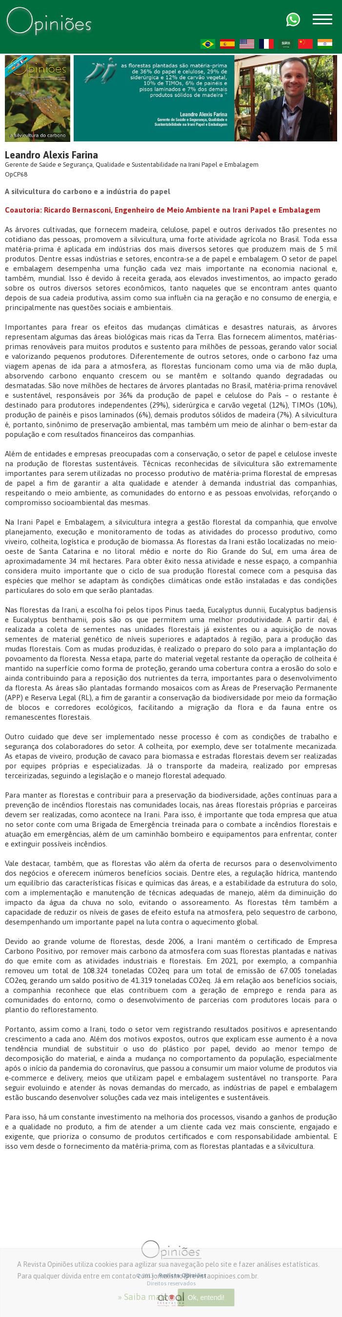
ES (227, 44)
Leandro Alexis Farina (51, 154)
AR (286, 44)
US (247, 44)
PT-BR (208, 44)
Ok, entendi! (206, 1297)
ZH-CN (305, 44)
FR (266, 44)
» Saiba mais (142, 1297)
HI (325, 44)
